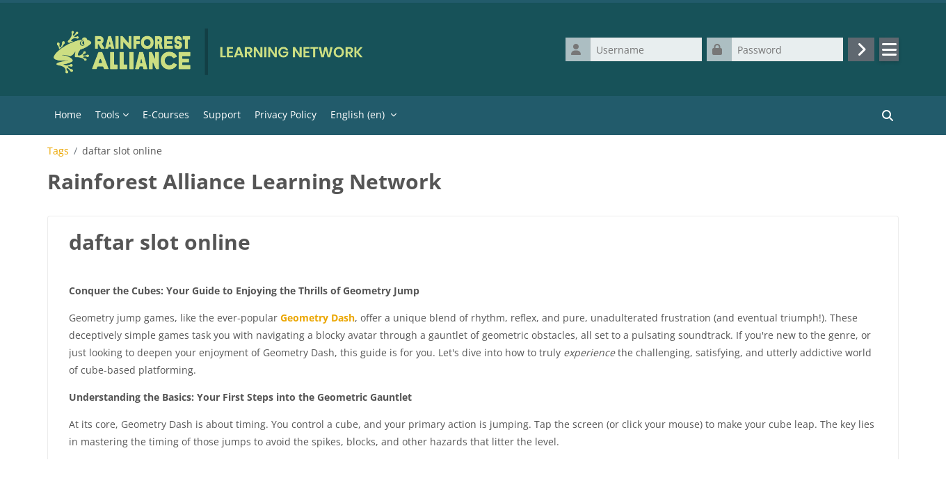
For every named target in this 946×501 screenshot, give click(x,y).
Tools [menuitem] (107, 114)
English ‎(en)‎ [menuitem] (357, 114)
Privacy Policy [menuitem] (285, 114)
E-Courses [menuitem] (166, 114)
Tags (58, 151)
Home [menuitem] (67, 114)
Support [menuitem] (222, 114)
